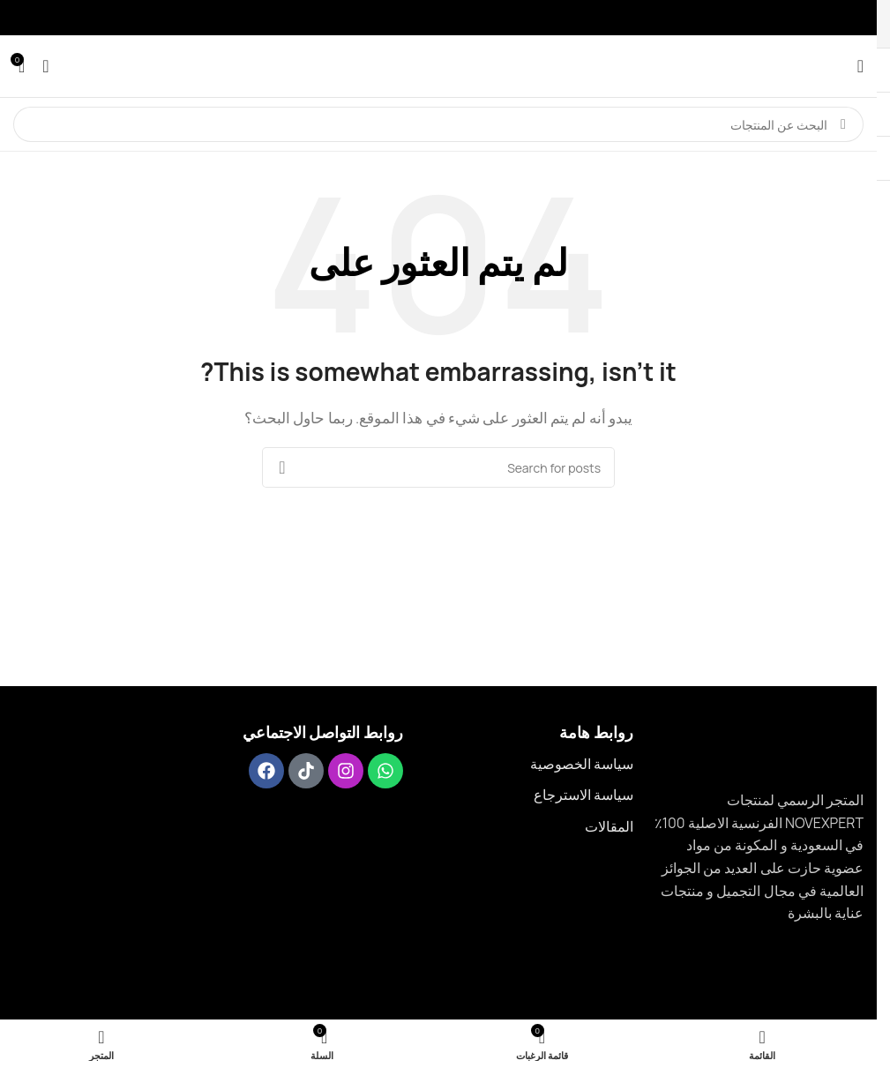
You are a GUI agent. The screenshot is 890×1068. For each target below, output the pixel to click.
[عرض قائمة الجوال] (860, 66)
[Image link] (815, 745)
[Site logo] (438, 65)
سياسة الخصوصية (581, 763)
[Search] (438, 124)
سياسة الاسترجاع (583, 794)
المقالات (609, 826)
